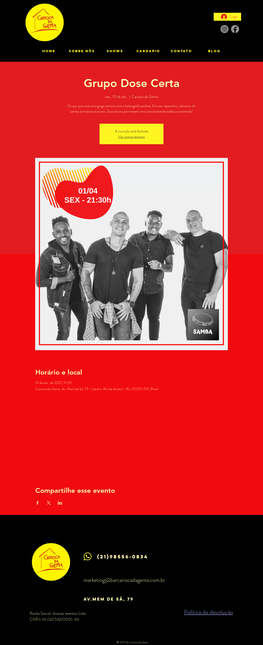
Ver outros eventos (131, 136)
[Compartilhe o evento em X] (49, 503)
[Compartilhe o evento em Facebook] (37, 503)
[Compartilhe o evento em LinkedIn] (60, 503)
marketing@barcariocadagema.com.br (124, 580)
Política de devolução (208, 612)
